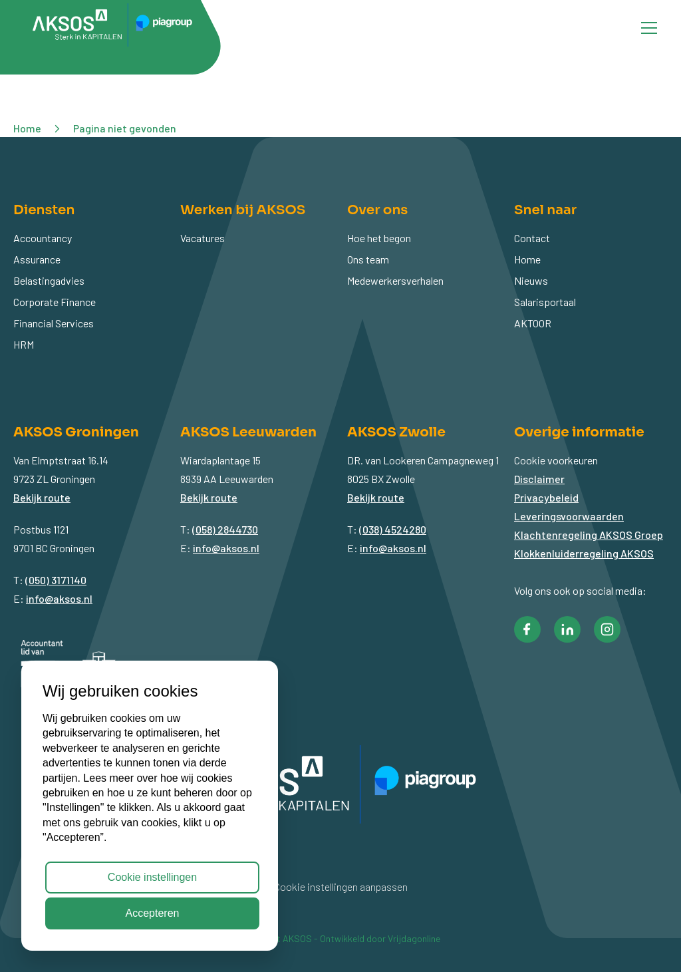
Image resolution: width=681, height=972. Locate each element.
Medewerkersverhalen (395, 280)
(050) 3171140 (55, 579)
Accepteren (153, 913)
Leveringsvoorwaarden (569, 516)
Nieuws (531, 280)
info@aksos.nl (59, 598)
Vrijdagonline (414, 938)
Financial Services (53, 323)
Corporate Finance (54, 301)
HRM (23, 344)
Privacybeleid (546, 497)
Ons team (368, 259)
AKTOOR (532, 323)
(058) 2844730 (225, 529)
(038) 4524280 (392, 529)
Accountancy (42, 238)
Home (527, 259)
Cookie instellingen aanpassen (341, 886)
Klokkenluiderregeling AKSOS (584, 553)
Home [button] (27, 128)
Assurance (37, 259)
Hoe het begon (379, 238)
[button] (527, 629)
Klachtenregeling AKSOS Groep (588, 534)
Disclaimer (539, 478)
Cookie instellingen (152, 877)
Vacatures (202, 238)
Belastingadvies (48, 280)
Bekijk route (41, 497)
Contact (532, 238)
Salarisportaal (545, 301)
